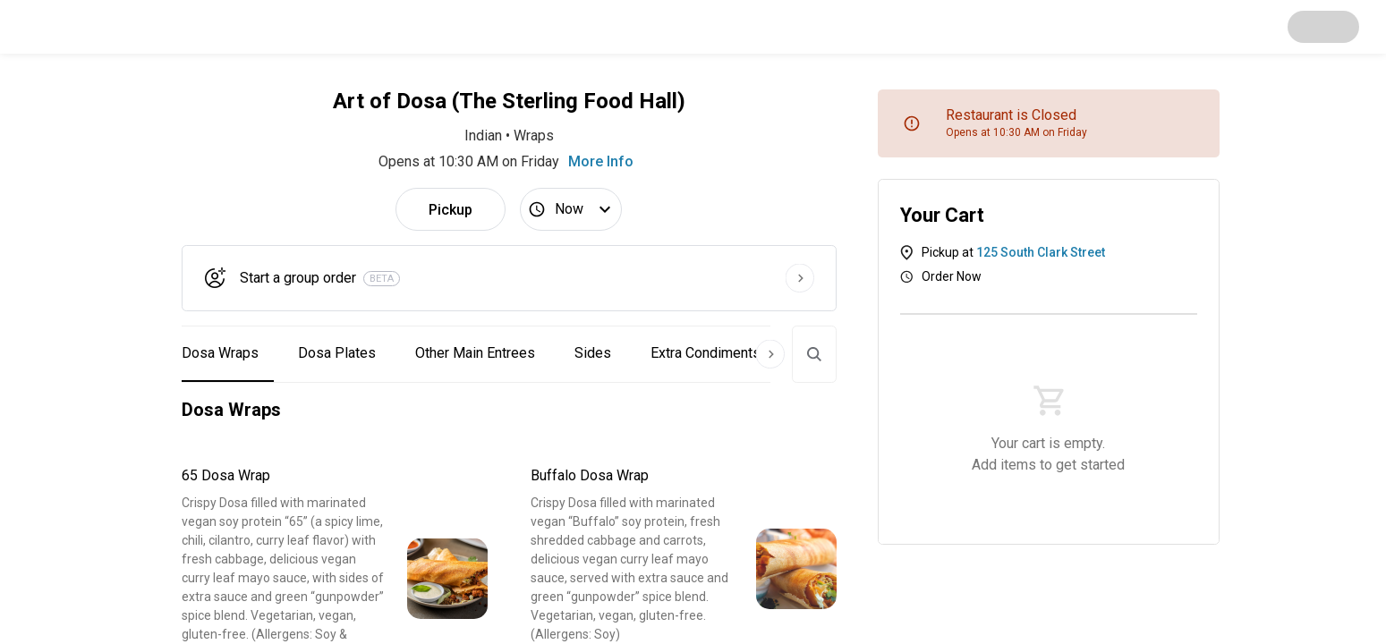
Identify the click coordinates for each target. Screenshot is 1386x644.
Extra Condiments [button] (705, 352)
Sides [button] (592, 352)
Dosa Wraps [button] (220, 352)
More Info (600, 161)
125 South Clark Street (1040, 252)
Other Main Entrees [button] (475, 352)
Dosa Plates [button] (337, 352)
